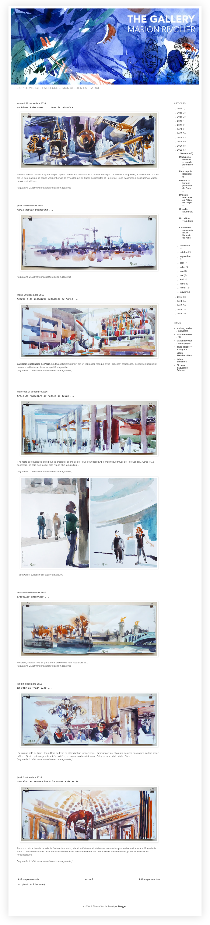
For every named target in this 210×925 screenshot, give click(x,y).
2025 (179, 113)
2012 (179, 309)
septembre (185, 256)
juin (182, 271)
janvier (183, 292)
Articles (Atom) (37, 884)
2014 (179, 301)
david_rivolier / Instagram (184, 348)
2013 (179, 305)
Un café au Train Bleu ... (34, 688)
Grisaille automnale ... (33, 597)
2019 (179, 137)
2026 (179, 108)
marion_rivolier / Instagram (184, 329)
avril (182, 279)
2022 (179, 125)
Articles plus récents (28, 879)
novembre (185, 245)
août (182, 263)
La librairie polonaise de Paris (33, 364)
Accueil (89, 879)
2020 (179, 133)
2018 (179, 141)
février (183, 288)
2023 (179, 121)
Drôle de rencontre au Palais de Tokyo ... (45, 396)
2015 (179, 297)
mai (182, 275)
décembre (185, 153)
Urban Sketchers (182, 360)
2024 (179, 117)
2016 (179, 150)
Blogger (122, 906)
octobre (184, 252)
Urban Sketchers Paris (185, 354)
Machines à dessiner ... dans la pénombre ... (47, 107)
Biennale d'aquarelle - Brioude (183, 368)
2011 (179, 313)
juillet (183, 267)
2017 (179, 146)
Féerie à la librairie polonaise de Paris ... (47, 299)
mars (182, 284)
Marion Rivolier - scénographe (184, 342)
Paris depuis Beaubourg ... (35, 210)
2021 (179, 129)
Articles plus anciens (149, 879)
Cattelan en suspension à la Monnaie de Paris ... (50, 781)
